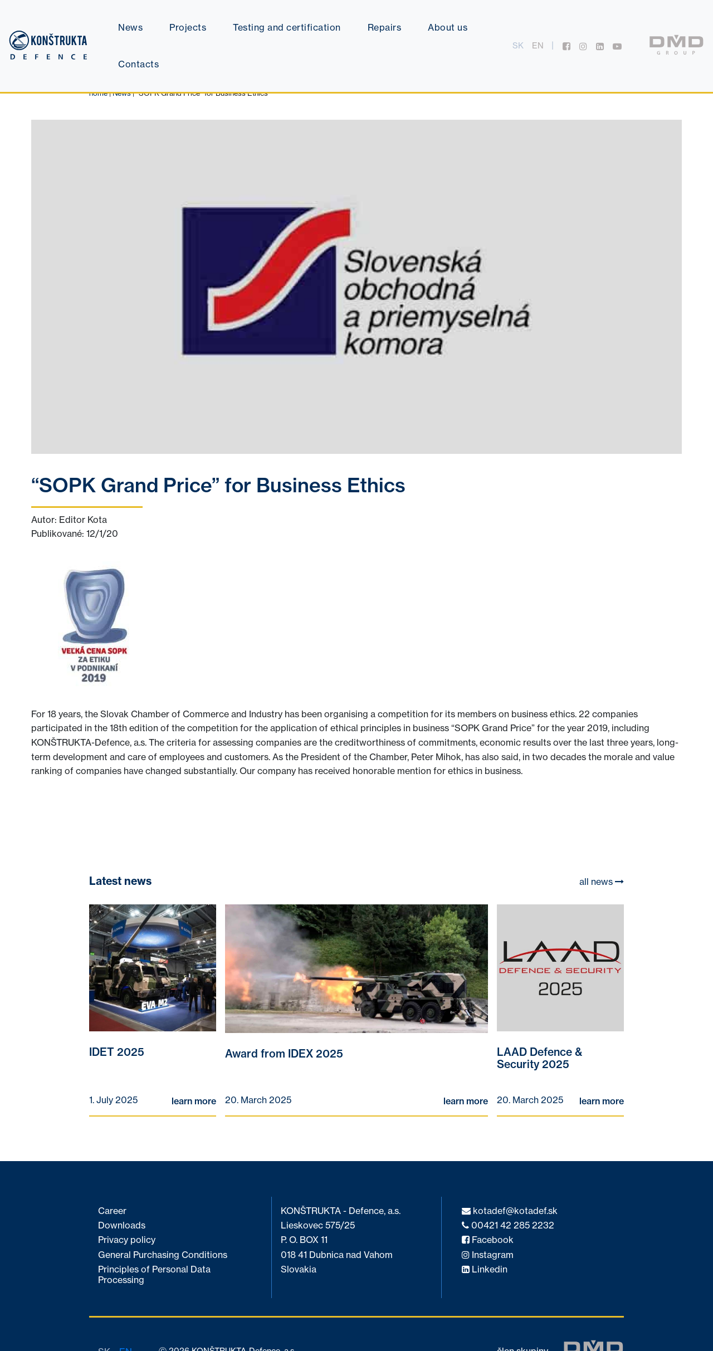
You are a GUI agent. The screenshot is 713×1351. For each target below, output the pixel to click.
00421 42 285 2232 (508, 1225)
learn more (194, 1101)
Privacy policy (126, 1240)
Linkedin (484, 1269)
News (130, 27)
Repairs (385, 27)
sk (518, 46)
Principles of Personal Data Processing (154, 1274)
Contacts (138, 64)
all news (601, 882)
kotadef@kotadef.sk (510, 1211)
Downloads (121, 1225)
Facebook (488, 1240)
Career (112, 1211)
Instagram (488, 1255)
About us (447, 27)
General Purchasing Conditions (162, 1255)
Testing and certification (287, 27)
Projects (187, 27)
